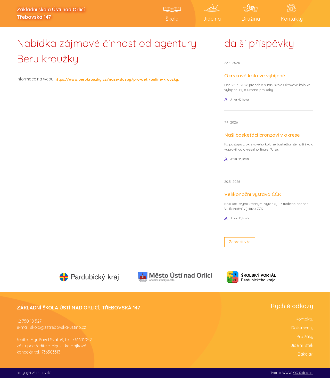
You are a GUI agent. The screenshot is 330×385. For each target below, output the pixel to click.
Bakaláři (305, 361)
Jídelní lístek (302, 352)
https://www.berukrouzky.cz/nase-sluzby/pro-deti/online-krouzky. (122, 80)
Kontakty (304, 326)
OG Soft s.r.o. (303, 380)
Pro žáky (305, 343)
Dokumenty (302, 334)
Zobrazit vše (241, 248)
